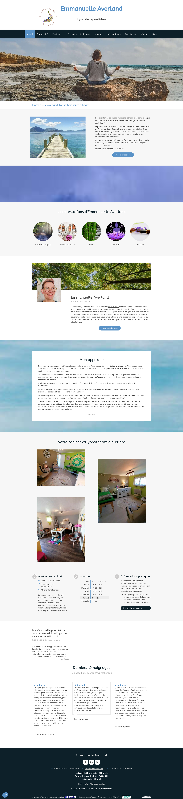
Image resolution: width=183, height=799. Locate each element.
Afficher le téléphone (50, 590)
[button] (5, 795)
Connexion (146, 796)
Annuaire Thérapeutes (98, 797)
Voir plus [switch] (91, 414)
